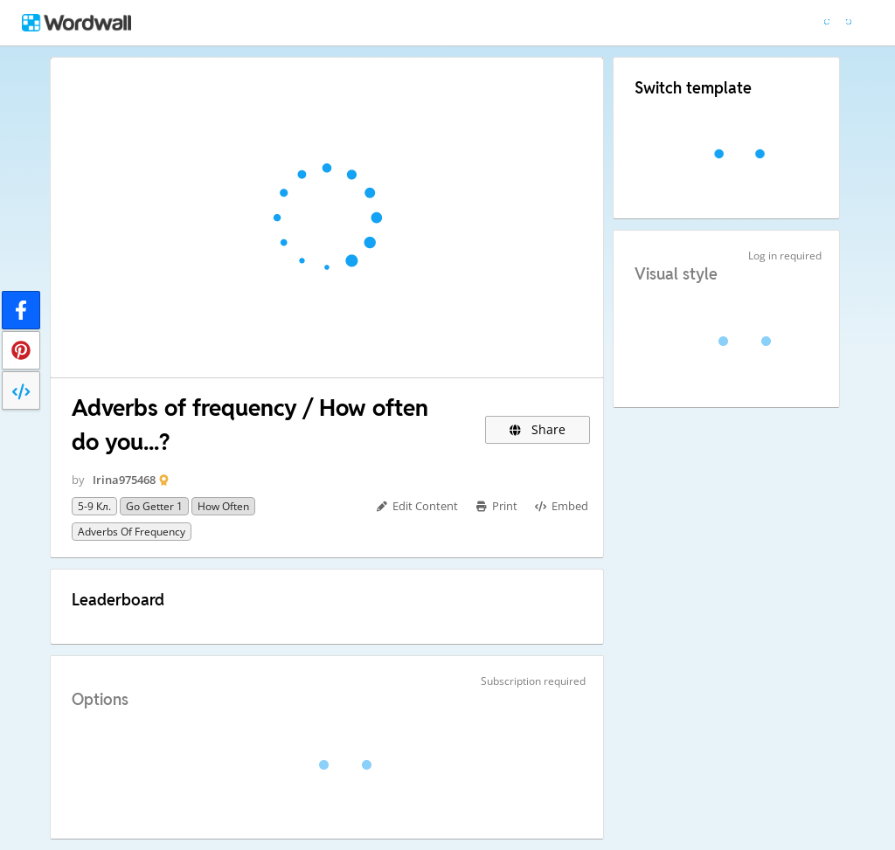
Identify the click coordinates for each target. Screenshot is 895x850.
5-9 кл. (94, 506)
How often (223, 506)
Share (538, 429)
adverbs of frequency (131, 531)
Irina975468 (124, 479)
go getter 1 (154, 506)
